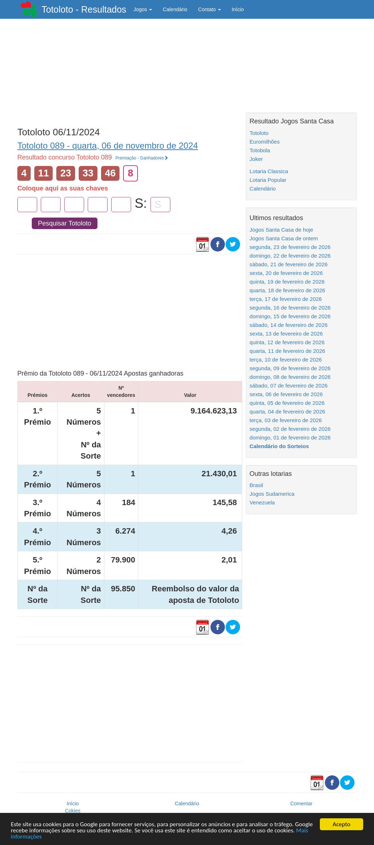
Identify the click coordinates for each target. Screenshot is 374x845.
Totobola (259, 150)
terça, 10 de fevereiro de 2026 (285, 359)
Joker (256, 159)
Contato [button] (209, 9)
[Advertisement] (129, 71)
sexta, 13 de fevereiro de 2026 (286, 333)
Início (238, 9)
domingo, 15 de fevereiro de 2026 (289, 316)
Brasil (256, 485)
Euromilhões (264, 142)
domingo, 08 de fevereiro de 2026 (289, 377)
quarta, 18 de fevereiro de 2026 (287, 290)
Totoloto (259, 133)
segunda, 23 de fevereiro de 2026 (289, 247)
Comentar (301, 803)
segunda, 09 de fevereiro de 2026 (289, 368)
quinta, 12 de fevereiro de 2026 (287, 342)
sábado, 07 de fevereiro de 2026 (288, 385)
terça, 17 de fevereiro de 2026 (285, 299)
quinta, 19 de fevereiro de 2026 (287, 282)
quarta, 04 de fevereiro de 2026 (287, 411)
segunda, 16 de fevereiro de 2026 (289, 308)
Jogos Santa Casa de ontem (283, 238)
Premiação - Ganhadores (142, 158)
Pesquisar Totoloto (64, 223)
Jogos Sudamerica (271, 494)
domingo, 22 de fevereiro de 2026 (289, 256)
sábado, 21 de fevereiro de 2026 (288, 264)
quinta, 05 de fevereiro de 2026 (287, 403)
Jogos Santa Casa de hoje (281, 230)
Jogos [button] (143, 9)
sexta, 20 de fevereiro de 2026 (286, 273)
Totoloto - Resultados (84, 9)
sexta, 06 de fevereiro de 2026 (286, 394)
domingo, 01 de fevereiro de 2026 (289, 437)
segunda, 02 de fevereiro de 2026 (289, 429)
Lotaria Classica (268, 171)
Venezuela (262, 502)
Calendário (175, 9)
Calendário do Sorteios (279, 446)
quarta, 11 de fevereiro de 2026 (287, 351)
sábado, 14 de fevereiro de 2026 (288, 325)
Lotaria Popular (267, 180)
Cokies (73, 811)
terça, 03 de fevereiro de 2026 (285, 420)
